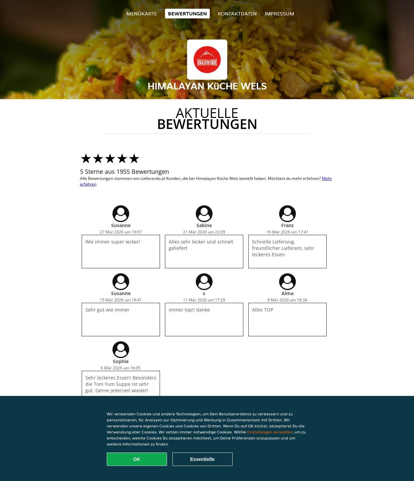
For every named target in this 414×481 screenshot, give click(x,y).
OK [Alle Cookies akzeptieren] (136, 459)
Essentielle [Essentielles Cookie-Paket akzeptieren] (202, 459)
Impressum (279, 13)
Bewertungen (187, 13)
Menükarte (142, 13)
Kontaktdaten (237, 13)
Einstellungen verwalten (270, 431)
